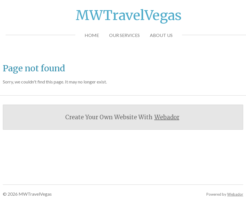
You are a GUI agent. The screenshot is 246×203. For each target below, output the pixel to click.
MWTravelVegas (129, 15)
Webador (166, 117)
